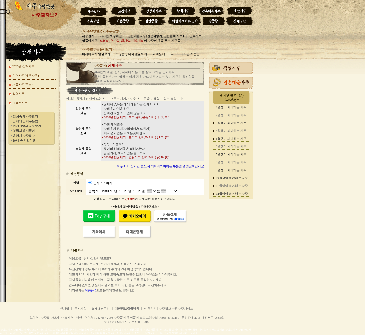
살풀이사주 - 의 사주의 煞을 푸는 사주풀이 (133, 40)
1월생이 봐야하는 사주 (231, 107)
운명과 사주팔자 (24, 135)
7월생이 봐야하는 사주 (231, 154)
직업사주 (18, 94)
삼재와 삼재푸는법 (25, 121)
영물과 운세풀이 (24, 131)
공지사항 (80, 308)
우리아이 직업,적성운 (185, 54)
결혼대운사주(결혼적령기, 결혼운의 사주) (156, 36)
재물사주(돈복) (22, 84)
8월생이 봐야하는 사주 (231, 162)
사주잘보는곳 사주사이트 (176, 308)
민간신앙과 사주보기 (27, 126)
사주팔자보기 (45, 14)
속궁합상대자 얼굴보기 (131, 54)
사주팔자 (88, 36)
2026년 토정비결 (111, 36)
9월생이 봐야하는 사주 (231, 170)
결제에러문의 (101, 308)
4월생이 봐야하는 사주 (231, 131)
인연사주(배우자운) (25, 75)
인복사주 (195, 36)
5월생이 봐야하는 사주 (231, 138)
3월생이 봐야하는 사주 (231, 123)
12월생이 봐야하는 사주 (232, 193)
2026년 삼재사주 (23, 66)
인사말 (64, 308)
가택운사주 (20, 103)
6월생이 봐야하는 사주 (231, 146)
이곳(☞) (90, 290)
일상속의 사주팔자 (25, 116)
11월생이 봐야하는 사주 (232, 186)
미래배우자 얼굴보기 (96, 54)
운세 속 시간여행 (24, 140)
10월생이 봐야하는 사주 (232, 178)
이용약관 (150, 308)
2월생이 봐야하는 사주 (231, 115)
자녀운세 (159, 54)
